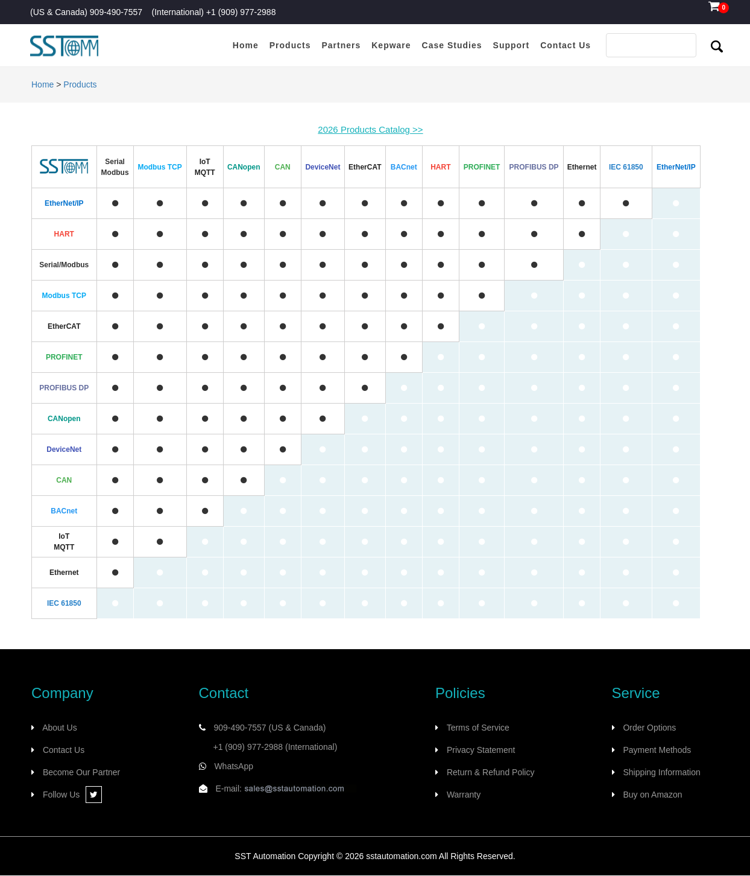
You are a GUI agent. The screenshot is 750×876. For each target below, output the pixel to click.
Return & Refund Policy (491, 772)
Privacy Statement (481, 750)
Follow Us (72, 794)
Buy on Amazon (652, 794)
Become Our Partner (81, 772)
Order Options (649, 727)
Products (79, 84)
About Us (59, 727)
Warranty (464, 794)
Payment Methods (657, 750)
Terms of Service (478, 727)
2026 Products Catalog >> (370, 129)
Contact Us (63, 750)
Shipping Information (661, 772)
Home (42, 84)
